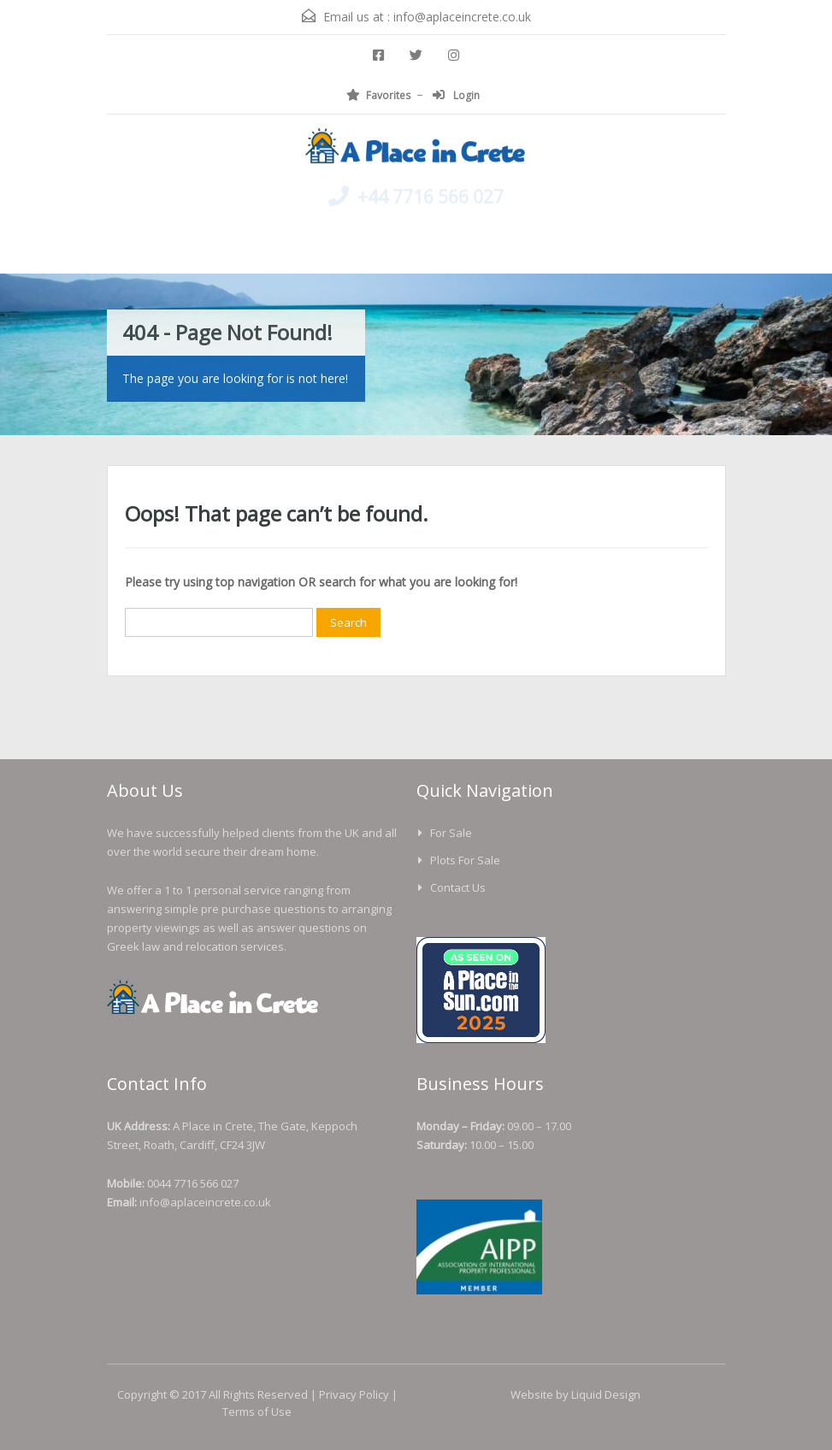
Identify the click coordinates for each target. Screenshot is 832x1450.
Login (456, 95)
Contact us (458, 887)
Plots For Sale (465, 860)
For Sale (451, 832)
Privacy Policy (354, 1394)
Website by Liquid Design (575, 1394)
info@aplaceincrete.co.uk (462, 17)
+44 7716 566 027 (430, 197)
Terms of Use (257, 1411)
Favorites (378, 95)
